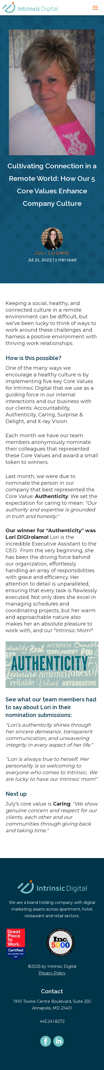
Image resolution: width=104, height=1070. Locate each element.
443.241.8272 (52, 1021)
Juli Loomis (52, 253)
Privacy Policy (52, 973)
